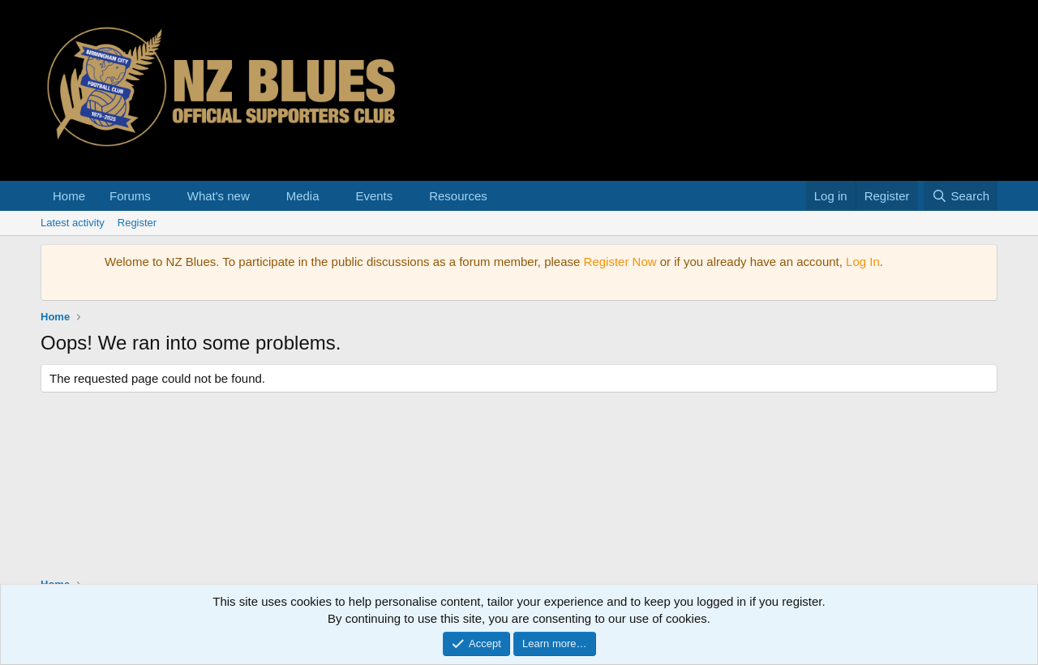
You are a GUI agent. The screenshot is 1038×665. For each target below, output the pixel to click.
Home (69, 196)
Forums (130, 196)
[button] (163, 196)
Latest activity (73, 223)
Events (373, 196)
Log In (863, 261)
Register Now (620, 261)
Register (137, 223)
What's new (218, 196)
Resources (458, 196)
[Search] (960, 196)
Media (303, 196)
